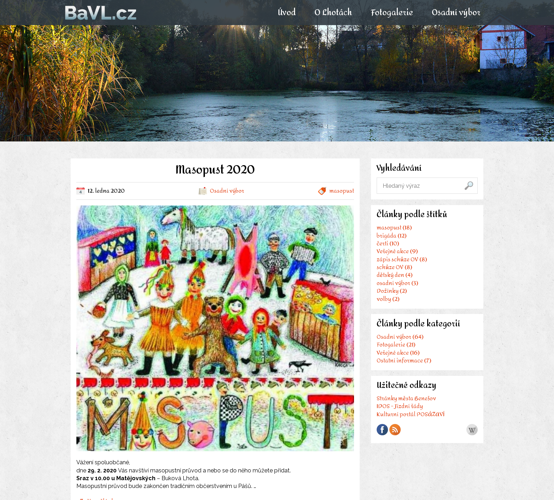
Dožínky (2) (392, 291)
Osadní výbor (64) (400, 337)
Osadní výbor (455, 13)
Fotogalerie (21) (396, 345)
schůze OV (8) (394, 267)
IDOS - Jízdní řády (400, 407)
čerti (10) (388, 244)
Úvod (286, 13)
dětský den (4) (395, 275)
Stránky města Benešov (406, 399)
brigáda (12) (392, 236)
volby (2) (388, 299)
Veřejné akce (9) (397, 251)
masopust (341, 190)
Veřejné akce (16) (398, 353)
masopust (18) (394, 228)
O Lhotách (333, 13)
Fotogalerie (391, 13)
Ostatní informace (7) (404, 361)
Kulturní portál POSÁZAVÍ (410, 415)
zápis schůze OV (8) (402, 259)
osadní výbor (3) (397, 283)
